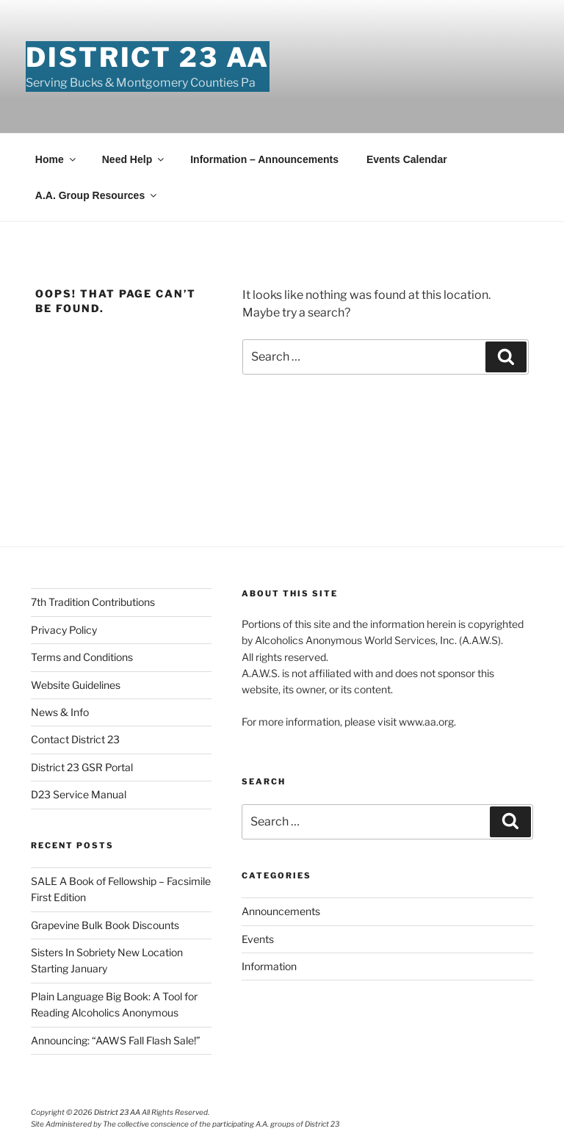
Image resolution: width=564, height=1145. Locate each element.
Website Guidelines (75, 685)
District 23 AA (147, 57)
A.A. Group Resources (97, 195)
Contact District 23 (75, 739)
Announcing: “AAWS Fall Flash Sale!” (115, 1040)
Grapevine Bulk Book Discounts (105, 925)
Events (258, 939)
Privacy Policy (64, 630)
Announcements (281, 911)
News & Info (60, 712)
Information (269, 966)
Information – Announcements (264, 159)
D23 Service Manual (78, 794)
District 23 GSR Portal (82, 767)
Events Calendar (406, 159)
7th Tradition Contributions (93, 602)
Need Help (134, 159)
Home (56, 159)
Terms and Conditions (82, 657)
